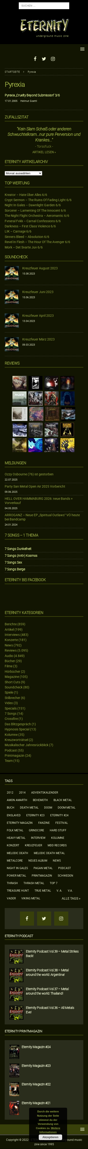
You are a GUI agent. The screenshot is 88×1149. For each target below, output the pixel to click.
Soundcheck (16, 257)
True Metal (42, 890)
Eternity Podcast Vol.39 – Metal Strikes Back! (52, 953)
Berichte (11, 624)
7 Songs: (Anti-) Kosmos (21, 555)
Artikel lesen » (44, 152)
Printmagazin (14, 755)
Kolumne (11, 734)
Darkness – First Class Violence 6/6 (30, 226)
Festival (61, 823)
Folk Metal (15, 830)
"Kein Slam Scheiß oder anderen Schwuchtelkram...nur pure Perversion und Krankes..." (44, 134)
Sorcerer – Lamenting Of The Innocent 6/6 (35, 210)
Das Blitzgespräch (18, 724)
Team (9, 760)
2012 (10, 792)
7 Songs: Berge (15, 569)
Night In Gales (17, 868)
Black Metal (63, 800)
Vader (11, 898)
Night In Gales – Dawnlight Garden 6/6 (33, 205)
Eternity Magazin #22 (36, 1084)
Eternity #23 (35, 815)
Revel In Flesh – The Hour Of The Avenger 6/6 (37, 242)
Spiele (9, 692)
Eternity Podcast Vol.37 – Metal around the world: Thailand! (47, 991)
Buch (10, 807)
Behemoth (40, 800)
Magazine (12, 676)
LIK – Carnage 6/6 (18, 231)
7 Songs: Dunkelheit (18, 548)
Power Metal (16, 875)
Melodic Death (17, 853)
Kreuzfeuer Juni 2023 (38, 292)
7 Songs (10, 713)
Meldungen (15, 463)
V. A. (59, 890)
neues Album (37, 860)
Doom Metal (66, 807)
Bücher (10, 661)
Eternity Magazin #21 (36, 1103)
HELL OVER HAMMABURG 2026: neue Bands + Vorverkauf (39, 500)
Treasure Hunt (18, 890)
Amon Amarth (17, 800)
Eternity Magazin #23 (36, 1065)
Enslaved (14, 815)
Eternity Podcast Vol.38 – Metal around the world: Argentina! (47, 972)
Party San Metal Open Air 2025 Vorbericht (35, 486)
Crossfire (11, 718)
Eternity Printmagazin (23, 1031)
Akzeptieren (50, 1137)
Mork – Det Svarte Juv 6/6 (24, 247)
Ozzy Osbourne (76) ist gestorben (29, 474)
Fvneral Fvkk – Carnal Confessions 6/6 (33, 221)
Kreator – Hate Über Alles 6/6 (26, 194)
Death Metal (29, 807)
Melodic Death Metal (49, 853)
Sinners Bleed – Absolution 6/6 (27, 236)
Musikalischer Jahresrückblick (26, 745)
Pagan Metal (43, 868)
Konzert (13, 845)
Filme (8, 666)
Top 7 (53, 883)
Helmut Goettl (28, 101)
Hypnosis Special (17, 729)
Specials (11, 708)
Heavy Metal (16, 838)
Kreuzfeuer (33, 845)
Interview (38, 838)
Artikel (9, 629)
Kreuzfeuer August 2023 (40, 268)
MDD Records (57, 845)
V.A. (70, 890)
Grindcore (36, 830)
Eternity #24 (59, 815)
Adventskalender (44, 792)
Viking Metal (30, 898)
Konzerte (11, 639)
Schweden (65, 875)
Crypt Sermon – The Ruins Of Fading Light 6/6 (38, 200)
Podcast (11, 750)
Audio (9, 655)
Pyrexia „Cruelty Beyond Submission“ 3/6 (32, 95)
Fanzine (44, 823)
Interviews (12, 634)
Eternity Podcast (19, 936)
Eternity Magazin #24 (36, 1047)
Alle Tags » (71, 898)
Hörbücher (12, 671)
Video (9, 703)
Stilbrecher (12, 697)
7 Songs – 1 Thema (21, 535)
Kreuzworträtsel (16, 739)
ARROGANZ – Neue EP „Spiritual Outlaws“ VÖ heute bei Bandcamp (42, 517)
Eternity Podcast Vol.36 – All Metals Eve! (50, 1009)
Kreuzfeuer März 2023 (38, 339)
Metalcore (15, 860)
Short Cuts (12, 682)
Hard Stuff (58, 830)
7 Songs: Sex (13, 562)
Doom (48, 807)
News (9, 645)
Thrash (12, 883)
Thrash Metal (33, 883)
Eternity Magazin (20, 823)
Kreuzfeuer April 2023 (38, 315)
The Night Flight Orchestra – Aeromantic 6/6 (37, 215)
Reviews (11, 650)
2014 (22, 792)
